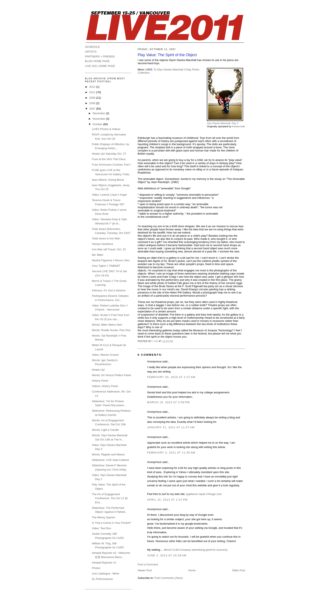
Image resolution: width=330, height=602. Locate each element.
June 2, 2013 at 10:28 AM (166, 555)
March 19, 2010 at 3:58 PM (168, 402)
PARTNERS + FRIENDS (100, 56)
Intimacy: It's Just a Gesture (108, 290)
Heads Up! (98, 369)
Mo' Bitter (97, 254)
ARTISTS (91, 51)
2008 (92, 103)
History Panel (100, 380)
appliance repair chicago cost (203, 494)
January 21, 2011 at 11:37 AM (171, 427)
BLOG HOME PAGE (97, 61)
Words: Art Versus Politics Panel (111, 375)
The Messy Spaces (103, 517)
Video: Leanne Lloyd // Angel (109, 194)
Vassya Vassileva (102, 243)
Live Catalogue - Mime (105, 573)
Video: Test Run (101, 528)
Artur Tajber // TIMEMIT (106, 265)
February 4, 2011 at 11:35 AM (171, 452)
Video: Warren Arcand (105, 354)
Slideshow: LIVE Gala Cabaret (110, 459)
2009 (92, 97)
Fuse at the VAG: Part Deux (108, 159)
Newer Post (145, 570)
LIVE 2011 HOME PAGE (100, 66)
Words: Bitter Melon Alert (107, 324)
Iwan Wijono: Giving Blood (108, 179)
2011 (92, 92)
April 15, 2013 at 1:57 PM (167, 499)
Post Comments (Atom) (168, 577)
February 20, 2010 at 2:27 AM (171, 377)
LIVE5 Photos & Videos (106, 129)
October (98, 124)
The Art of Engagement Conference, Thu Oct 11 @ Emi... (110, 498)
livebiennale (238, 126)
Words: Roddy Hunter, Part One (111, 330)
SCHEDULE (92, 46)
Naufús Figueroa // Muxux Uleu (110, 260)
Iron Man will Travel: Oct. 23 (109, 249)
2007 (92, 108)
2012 (92, 86)
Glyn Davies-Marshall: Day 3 (222, 123)
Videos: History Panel (105, 386)
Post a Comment (148, 564)
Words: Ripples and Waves (108, 454)
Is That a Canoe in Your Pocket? (111, 522)
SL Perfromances (102, 579)
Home (192, 570)
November (99, 118)
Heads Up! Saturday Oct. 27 (109, 153)
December (99, 113)
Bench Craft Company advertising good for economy (196, 549)
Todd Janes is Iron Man (106, 238)
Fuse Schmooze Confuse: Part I (111, 164)
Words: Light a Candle (105, 429)
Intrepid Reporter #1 (104, 562)
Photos (96, 568)
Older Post (238, 570)
